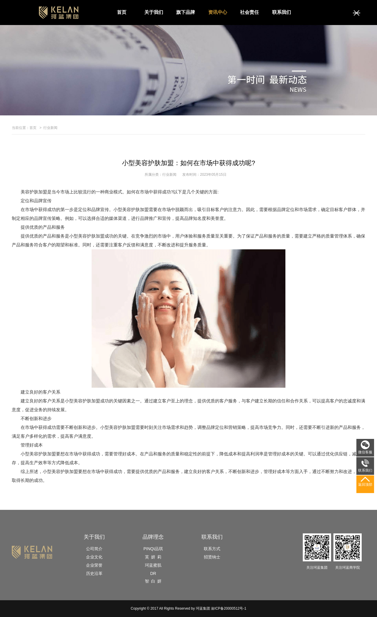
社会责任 (249, 12)
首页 (121, 12)
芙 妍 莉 (153, 557)
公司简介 (94, 548)
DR (153, 573)
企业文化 (94, 557)
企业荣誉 (94, 565)
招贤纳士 (212, 557)
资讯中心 (217, 12)
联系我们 (281, 12)
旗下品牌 (185, 12)
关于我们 (153, 12)
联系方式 (212, 548)
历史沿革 (94, 573)
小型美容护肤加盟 (38, 453)
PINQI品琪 (153, 548)
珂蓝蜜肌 (153, 565)
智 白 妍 (153, 581)
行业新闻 (50, 128)
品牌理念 (153, 537)
